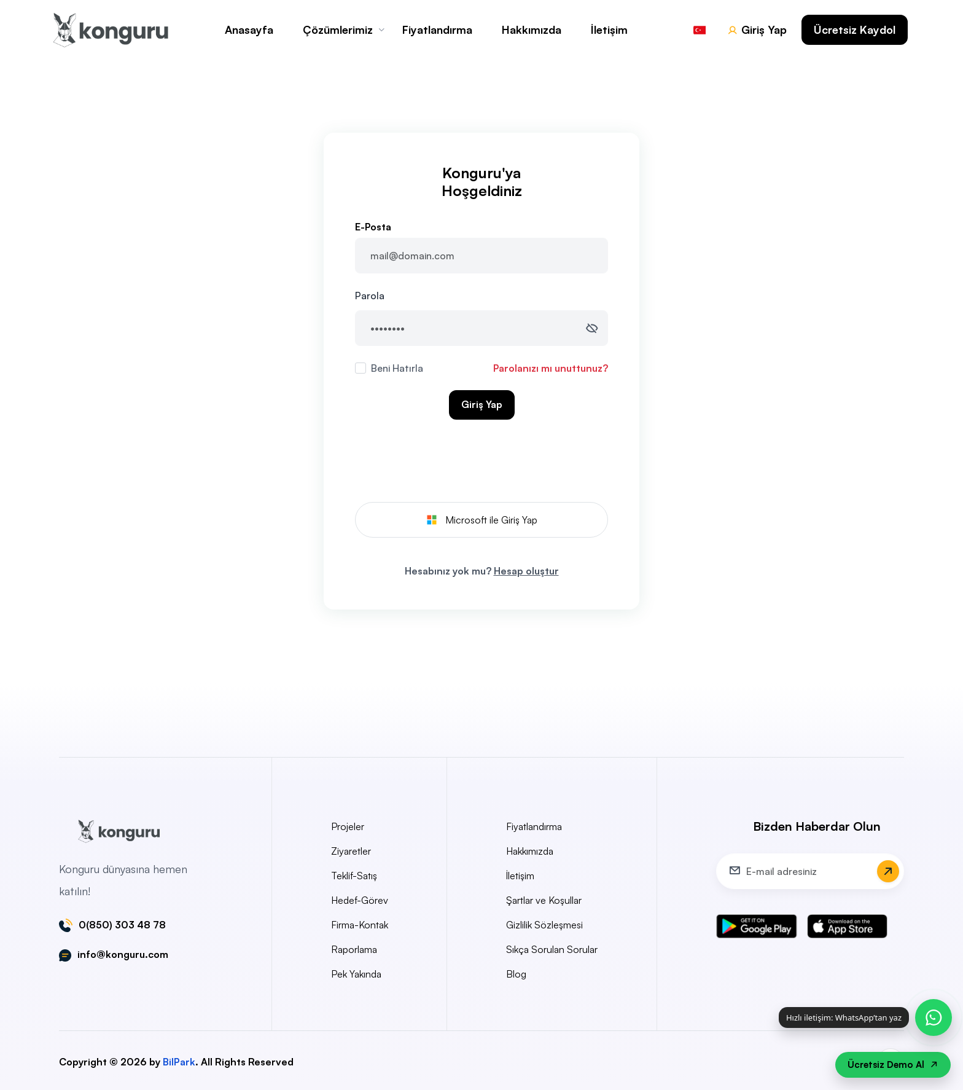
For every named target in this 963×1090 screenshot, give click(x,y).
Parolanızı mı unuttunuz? (550, 368)
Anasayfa (249, 29)
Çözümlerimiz (338, 29)
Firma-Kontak (359, 925)
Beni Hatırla (397, 368)
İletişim (609, 29)
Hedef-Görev (359, 900)
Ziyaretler (351, 851)
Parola (369, 295)
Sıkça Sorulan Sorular (552, 949)
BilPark (179, 1062)
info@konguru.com (122, 955)
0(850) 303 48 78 (122, 925)
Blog (516, 974)
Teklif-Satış (354, 875)
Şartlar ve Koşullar (544, 900)
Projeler (347, 826)
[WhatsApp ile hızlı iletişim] (933, 1017)
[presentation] (481, 463)
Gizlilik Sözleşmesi (544, 925)
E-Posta (373, 227)
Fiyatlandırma (437, 29)
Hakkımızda (531, 29)
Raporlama (354, 949)
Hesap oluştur (526, 571)
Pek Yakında (356, 974)
